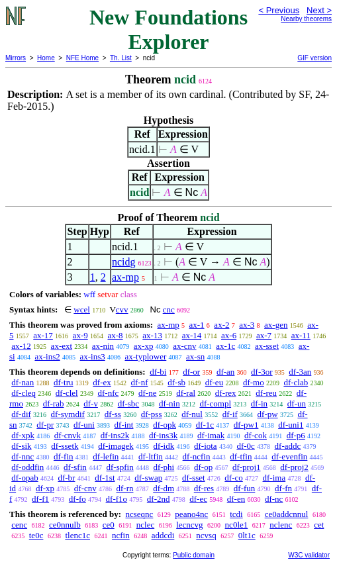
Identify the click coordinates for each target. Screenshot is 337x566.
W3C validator (309, 555)
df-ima (274, 478)
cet (319, 525)
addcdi (163, 535)
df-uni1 (290, 425)
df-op (203, 467)
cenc (19, 525)
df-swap (148, 478)
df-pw (268, 414)
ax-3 (246, 325)
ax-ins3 (92, 356)
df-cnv (85, 488)
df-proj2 (294, 467)
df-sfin (75, 467)
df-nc (274, 499)
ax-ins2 (47, 356)
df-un (296, 403)
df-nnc (22, 456)
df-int (124, 425)
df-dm (163, 488)
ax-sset (267, 346)
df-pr (45, 425)
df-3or (262, 372)
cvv (122, 309)
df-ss (113, 414)
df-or (191, 372)
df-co (233, 478)
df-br (66, 478)
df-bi (158, 372)
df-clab (295, 382)
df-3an (300, 372)
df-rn (124, 488)
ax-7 (263, 335)
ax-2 (221, 325)
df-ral (185, 393)
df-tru (63, 382)
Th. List (121, 58)
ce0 (109, 525)
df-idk (163, 446)
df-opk (164, 425)
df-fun (245, 488)
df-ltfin (150, 456)
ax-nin (103, 346)
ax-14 (192, 335)
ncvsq (206, 535)
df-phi (163, 467)
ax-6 (228, 335)
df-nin (169, 403)
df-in (259, 403)
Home (46, 58)
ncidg (124, 261)
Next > (319, 10)
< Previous (278, 10)
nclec (145, 525)
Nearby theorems (306, 19)
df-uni (84, 425)
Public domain (194, 555)
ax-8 (114, 335)
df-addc (288, 446)
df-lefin (106, 456)
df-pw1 (246, 425)
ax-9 (80, 335)
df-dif (21, 414)
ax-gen (275, 325)
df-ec (198, 499)
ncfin (121, 535)
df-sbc (129, 403)
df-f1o (117, 499)
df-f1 (40, 499)
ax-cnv (184, 346)
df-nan (22, 382)
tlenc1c (77, 535)
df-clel (67, 393)
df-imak (210, 435)
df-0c (245, 446)
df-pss (151, 414)
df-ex (102, 382)
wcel (81, 309)
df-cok (255, 435)
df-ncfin (197, 456)
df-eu (214, 382)
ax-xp (144, 346)
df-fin (63, 456)
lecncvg (189, 525)
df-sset (193, 478)
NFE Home (82, 58)
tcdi (236, 514)
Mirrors (15, 58)
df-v (90, 403)
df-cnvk (67, 435)
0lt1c (247, 535)
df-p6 (296, 435)
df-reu (266, 393)
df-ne (147, 393)
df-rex (225, 393)
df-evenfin (289, 456)
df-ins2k (115, 435)
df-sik (21, 446)
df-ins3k (163, 435)
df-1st (105, 478)
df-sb (176, 382)
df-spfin (120, 467)
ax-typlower (145, 356)
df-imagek (115, 446)
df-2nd (158, 499)
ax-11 (301, 335)
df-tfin (241, 456)
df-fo (77, 499)
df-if (230, 414)
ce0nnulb (65, 525)
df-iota (205, 446)
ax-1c (225, 346)
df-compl (215, 403)
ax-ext (61, 346)
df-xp (45, 488)
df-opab (24, 478)
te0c (36, 535)
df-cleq (23, 393)
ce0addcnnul (287, 514)
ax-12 (21, 346)
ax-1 (197, 325)
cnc (169, 309)
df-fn (283, 488)
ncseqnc (139, 514)
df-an (225, 372)
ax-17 (43, 335)
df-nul (192, 414)
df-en (236, 499)
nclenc (280, 525)
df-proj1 (246, 467)
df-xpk (22, 435)
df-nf (139, 382)
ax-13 (152, 335)
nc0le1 (236, 525)
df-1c (205, 425)
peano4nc (191, 514)
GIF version (314, 58)
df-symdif (68, 414)
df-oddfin (27, 467)
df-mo (253, 382)
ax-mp (125, 277)
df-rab (53, 403)
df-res (204, 488)
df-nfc (108, 393)
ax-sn (195, 356)
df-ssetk (64, 446)
